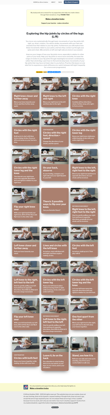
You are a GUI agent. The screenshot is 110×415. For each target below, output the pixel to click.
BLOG (60, 2)
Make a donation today (55, 19)
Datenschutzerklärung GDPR (68, 403)
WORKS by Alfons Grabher (40, 2)
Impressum (54, 403)
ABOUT (53, 2)
